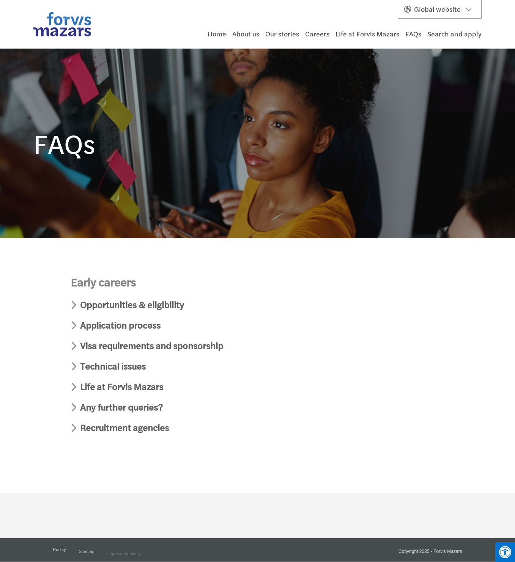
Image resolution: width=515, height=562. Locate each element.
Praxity (59, 551)
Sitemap (86, 554)
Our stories (282, 34)
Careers (317, 34)
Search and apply (454, 34)
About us (245, 34)
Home (217, 34)
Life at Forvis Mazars (367, 34)
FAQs (413, 34)
